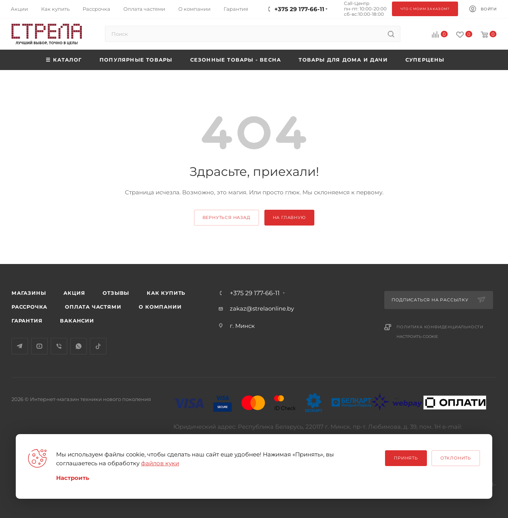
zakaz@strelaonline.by (262, 308)
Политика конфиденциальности (440, 326)
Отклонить (455, 458)
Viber (59, 346)
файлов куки (160, 463)
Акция (74, 293)
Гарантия (27, 320)
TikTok (98, 346)
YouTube (39, 346)
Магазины (29, 293)
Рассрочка (29, 307)
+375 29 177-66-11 (255, 293)
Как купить (166, 293)
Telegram (20, 346)
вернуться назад (227, 217)
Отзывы (116, 293)
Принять (406, 458)
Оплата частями (93, 307)
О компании (160, 307)
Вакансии (77, 320)
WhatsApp (78, 346)
